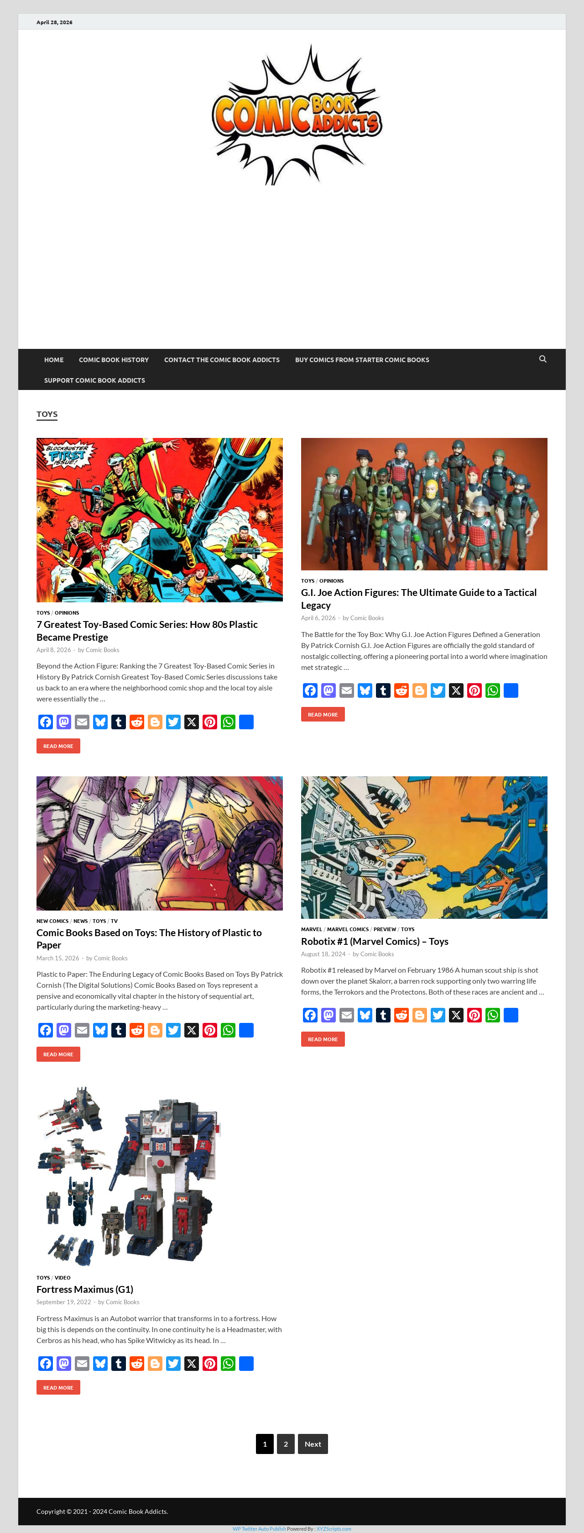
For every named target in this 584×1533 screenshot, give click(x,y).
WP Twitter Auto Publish (259, 1529)
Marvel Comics (348, 928)
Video (63, 1277)
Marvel (311, 928)
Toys (43, 612)
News (80, 920)
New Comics (52, 920)
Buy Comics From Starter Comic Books (362, 359)
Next (313, 1443)
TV (114, 920)
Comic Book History (114, 359)
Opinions (67, 612)
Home (53, 359)
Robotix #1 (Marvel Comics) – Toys (374, 941)
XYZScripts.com (334, 1529)
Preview (385, 928)
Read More (54, 743)
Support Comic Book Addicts (94, 380)
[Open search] (543, 359)
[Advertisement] (292, 280)
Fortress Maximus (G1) (84, 1289)
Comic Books (103, 649)
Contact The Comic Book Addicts (222, 359)
